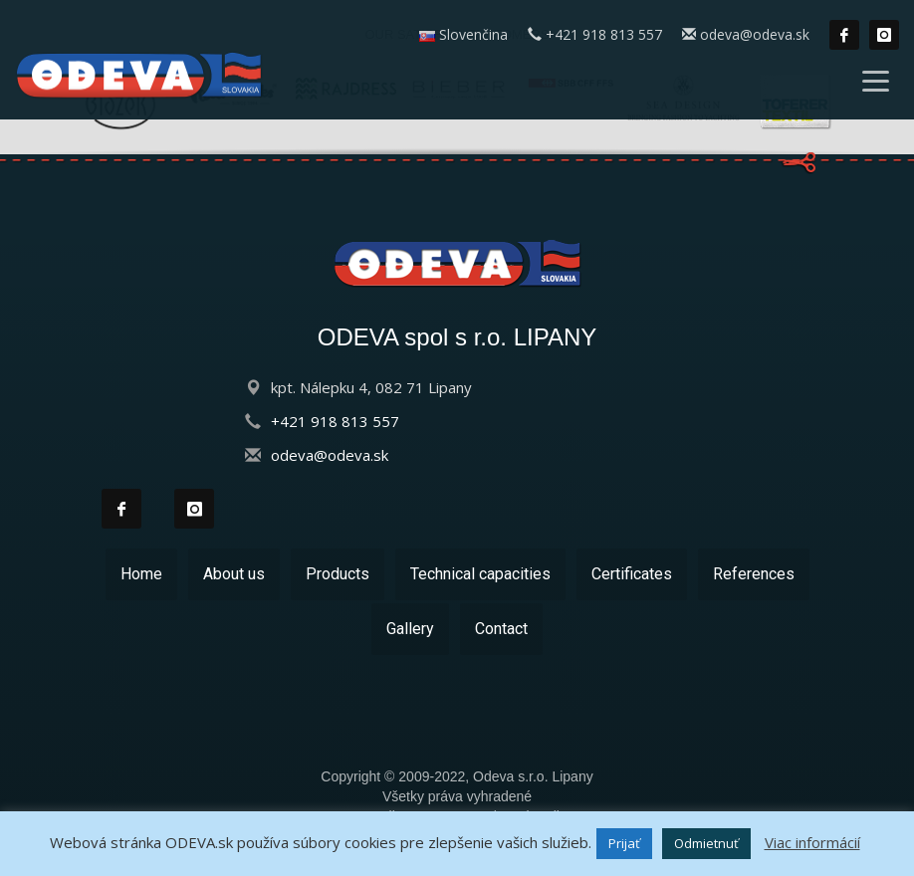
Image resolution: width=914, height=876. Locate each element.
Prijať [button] (624, 843)
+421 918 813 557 (595, 35)
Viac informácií (812, 842)
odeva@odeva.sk (745, 35)
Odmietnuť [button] (706, 843)
